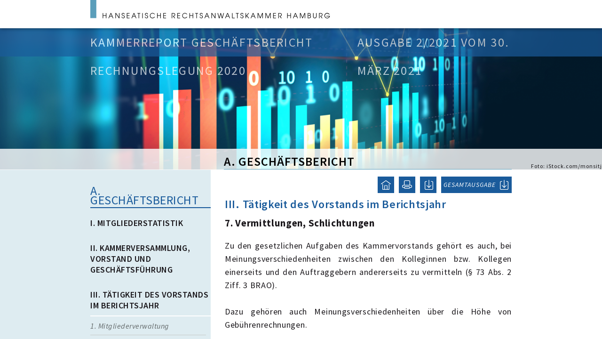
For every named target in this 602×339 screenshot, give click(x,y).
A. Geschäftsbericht (144, 195)
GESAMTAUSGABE (470, 184)
